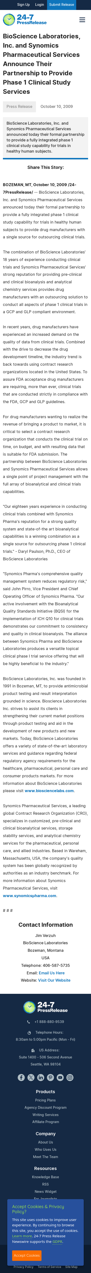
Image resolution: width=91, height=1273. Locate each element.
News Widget (46, 1192)
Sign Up (23, 5)
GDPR (57, 1241)
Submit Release (61, 5)
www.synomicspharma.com (29, 896)
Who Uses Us (46, 1150)
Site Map (71, 1266)
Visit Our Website (54, 980)
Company (46, 1134)
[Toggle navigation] (82, 20)
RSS (45, 1184)
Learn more (22, 1235)
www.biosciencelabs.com (49, 791)
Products (45, 1092)
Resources (45, 1169)
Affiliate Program (45, 1122)
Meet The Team (45, 1157)
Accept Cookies (27, 1255)
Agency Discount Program (45, 1107)
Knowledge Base (45, 1177)
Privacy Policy (23, 1266)
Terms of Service (49, 1266)
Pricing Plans (45, 1100)
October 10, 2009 (57, 107)
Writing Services (46, 1115)
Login (39, 5)
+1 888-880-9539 (49, 1022)
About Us (45, 1142)
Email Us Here (52, 973)
